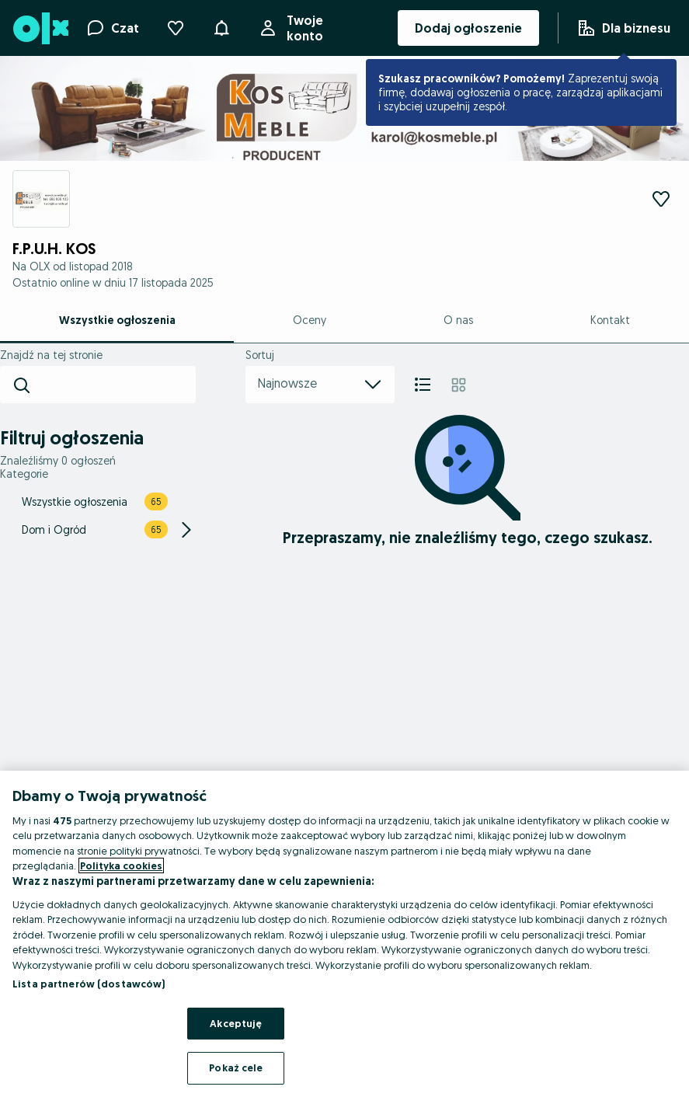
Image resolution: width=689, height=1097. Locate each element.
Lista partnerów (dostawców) (88, 983)
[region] (344, 934)
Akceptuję (236, 1023)
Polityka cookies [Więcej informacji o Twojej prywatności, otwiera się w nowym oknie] (121, 865)
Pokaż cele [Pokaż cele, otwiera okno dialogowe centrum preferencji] (236, 1067)
